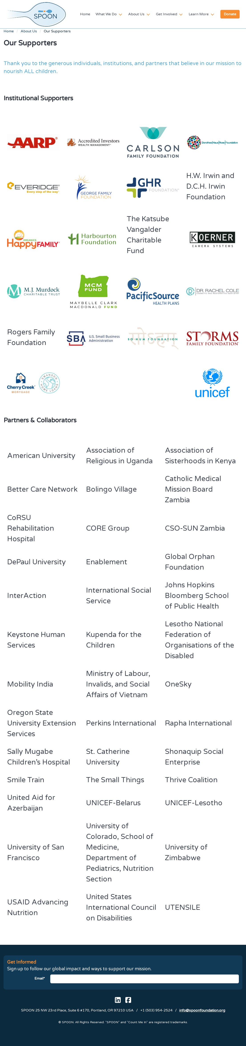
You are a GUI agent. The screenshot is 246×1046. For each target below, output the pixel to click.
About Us (29, 31)
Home (85, 14)
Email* (39, 978)
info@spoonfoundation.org (202, 1010)
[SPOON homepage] (36, 14)
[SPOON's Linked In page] (118, 1000)
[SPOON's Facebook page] (128, 1000)
